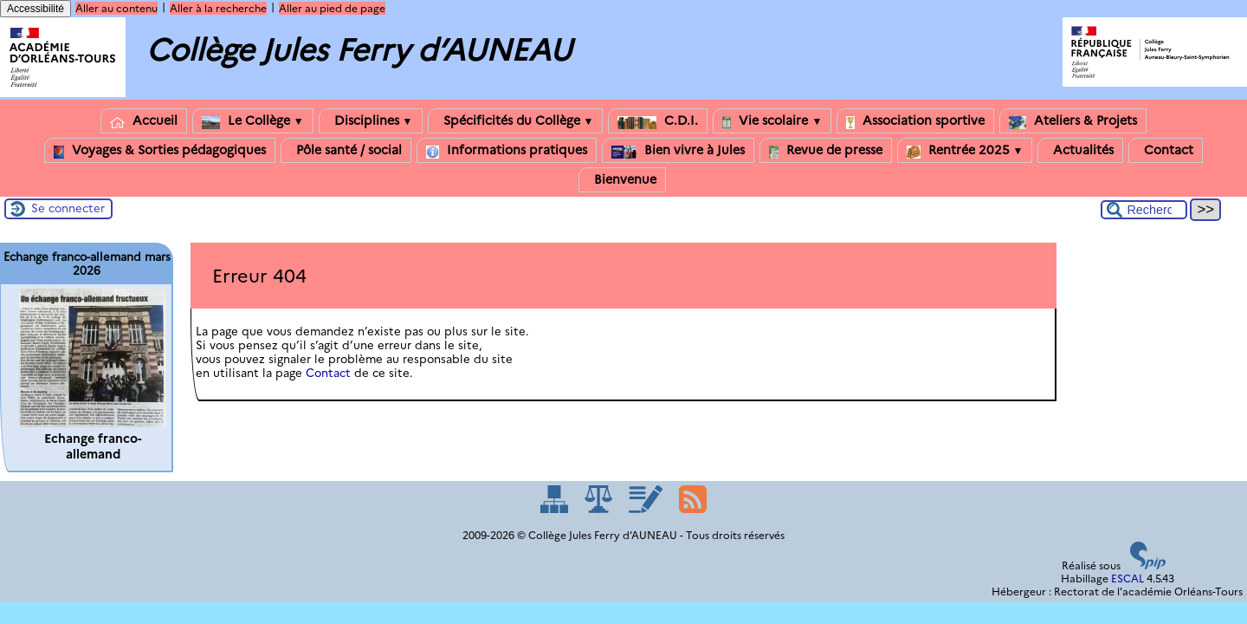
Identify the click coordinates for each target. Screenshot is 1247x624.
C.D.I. (657, 121)
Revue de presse (825, 150)
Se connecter (68, 208)
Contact (1165, 150)
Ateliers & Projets (1073, 121)
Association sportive (915, 121)
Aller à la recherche (218, 8)
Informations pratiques (506, 150)
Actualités (1080, 150)
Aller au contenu (116, 8)
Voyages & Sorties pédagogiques (160, 150)
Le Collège (253, 121)
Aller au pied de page (332, 8)
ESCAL (1127, 578)
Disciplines (370, 121)
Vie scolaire (772, 121)
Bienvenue (622, 180)
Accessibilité (35, 9)
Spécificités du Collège (515, 121)
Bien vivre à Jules (678, 150)
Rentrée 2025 (965, 150)
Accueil (144, 121)
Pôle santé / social (346, 150)
